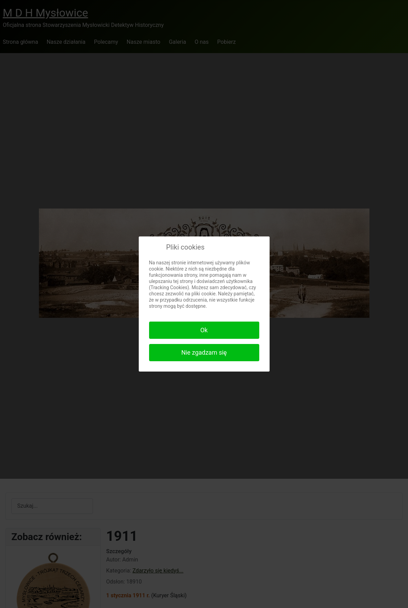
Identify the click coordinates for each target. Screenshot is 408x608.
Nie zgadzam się (204, 352)
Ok (204, 330)
